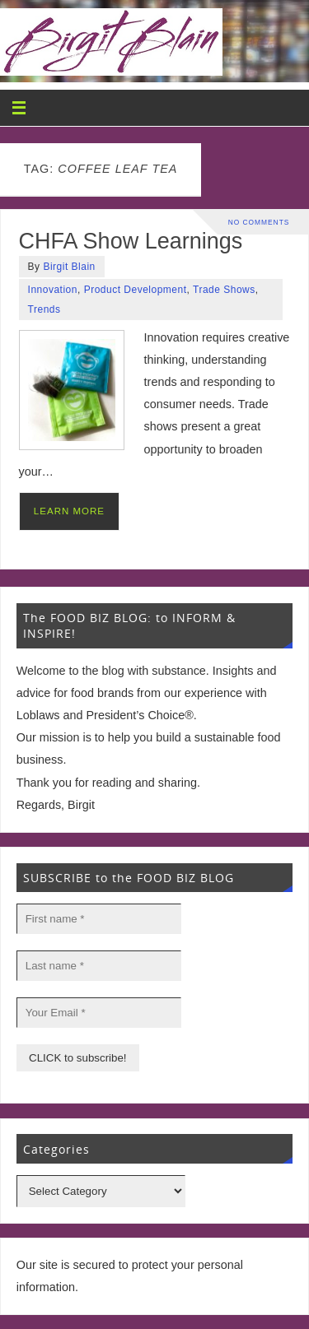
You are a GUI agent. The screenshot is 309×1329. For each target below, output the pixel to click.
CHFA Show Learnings (131, 241)
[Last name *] (98, 965)
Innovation (52, 289)
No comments (259, 222)
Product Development (135, 289)
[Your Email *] (98, 1012)
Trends (44, 309)
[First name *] (98, 919)
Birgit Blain (69, 266)
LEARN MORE (69, 511)
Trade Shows (224, 289)
